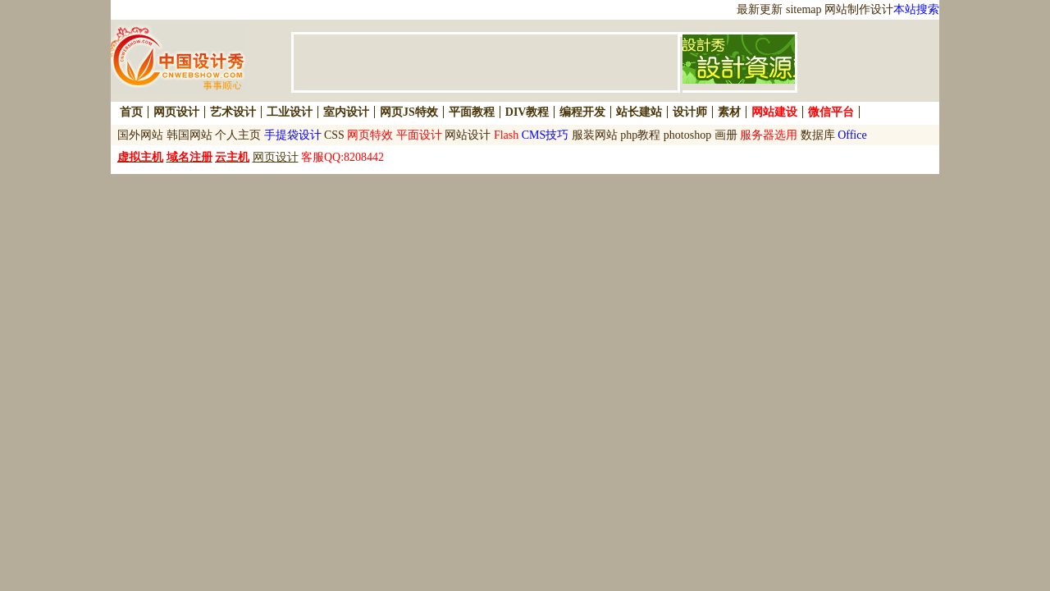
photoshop (687, 135)
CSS (334, 135)
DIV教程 (527, 112)
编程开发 (582, 112)
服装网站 (595, 135)
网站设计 (468, 135)
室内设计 (346, 112)
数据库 (818, 135)
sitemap (804, 9)
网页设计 (176, 112)
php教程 (640, 135)
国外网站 (140, 135)
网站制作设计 (858, 9)
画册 (725, 135)
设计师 (690, 112)
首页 (131, 112)
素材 (729, 112)
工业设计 (290, 112)
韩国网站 (189, 135)
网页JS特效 (409, 112)
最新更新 (760, 9)
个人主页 (238, 135)
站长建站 (639, 112)
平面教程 (472, 112)
